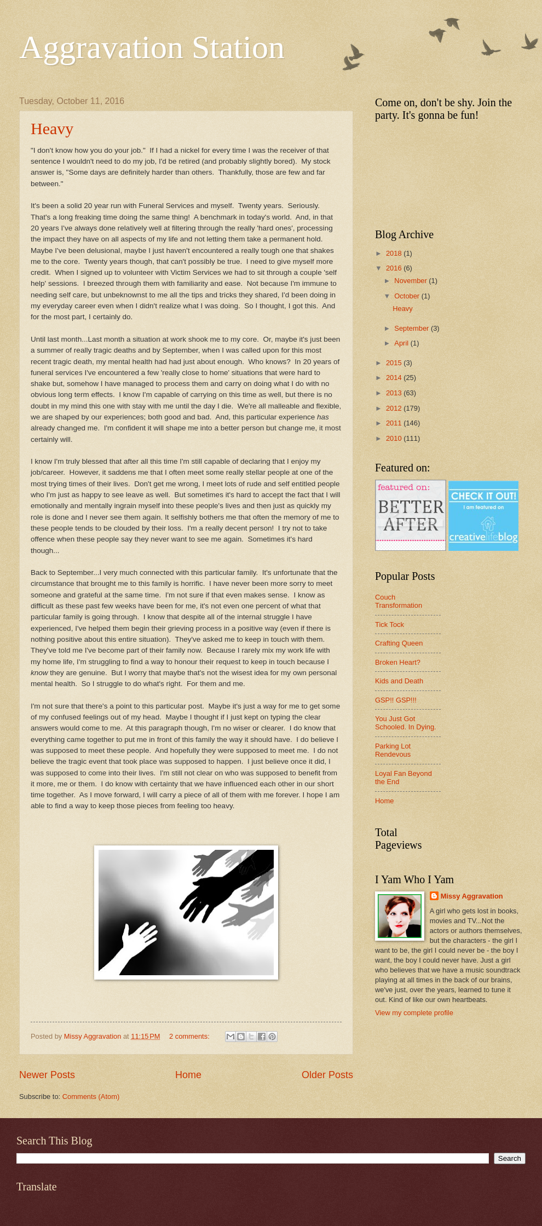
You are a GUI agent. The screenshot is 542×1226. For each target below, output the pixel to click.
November (411, 281)
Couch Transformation (398, 601)
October (407, 296)
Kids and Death (399, 681)
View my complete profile (414, 1013)
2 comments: (190, 1036)
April (402, 343)
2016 (394, 268)
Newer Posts (47, 1074)
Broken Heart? (397, 662)
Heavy (52, 128)
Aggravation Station (152, 47)
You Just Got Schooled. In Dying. (405, 723)
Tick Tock (389, 624)
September (412, 328)
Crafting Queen (399, 643)
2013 (394, 393)
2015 (394, 363)
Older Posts (327, 1074)
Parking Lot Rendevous (393, 750)
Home (188, 1074)
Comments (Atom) (90, 1096)
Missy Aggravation (472, 896)
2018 (394, 253)
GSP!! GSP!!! (396, 700)
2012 (394, 408)
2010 (394, 438)
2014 (394, 377)
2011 (394, 423)
